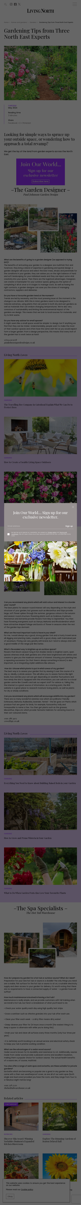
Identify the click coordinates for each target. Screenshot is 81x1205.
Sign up (69, 526)
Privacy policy (52, 532)
